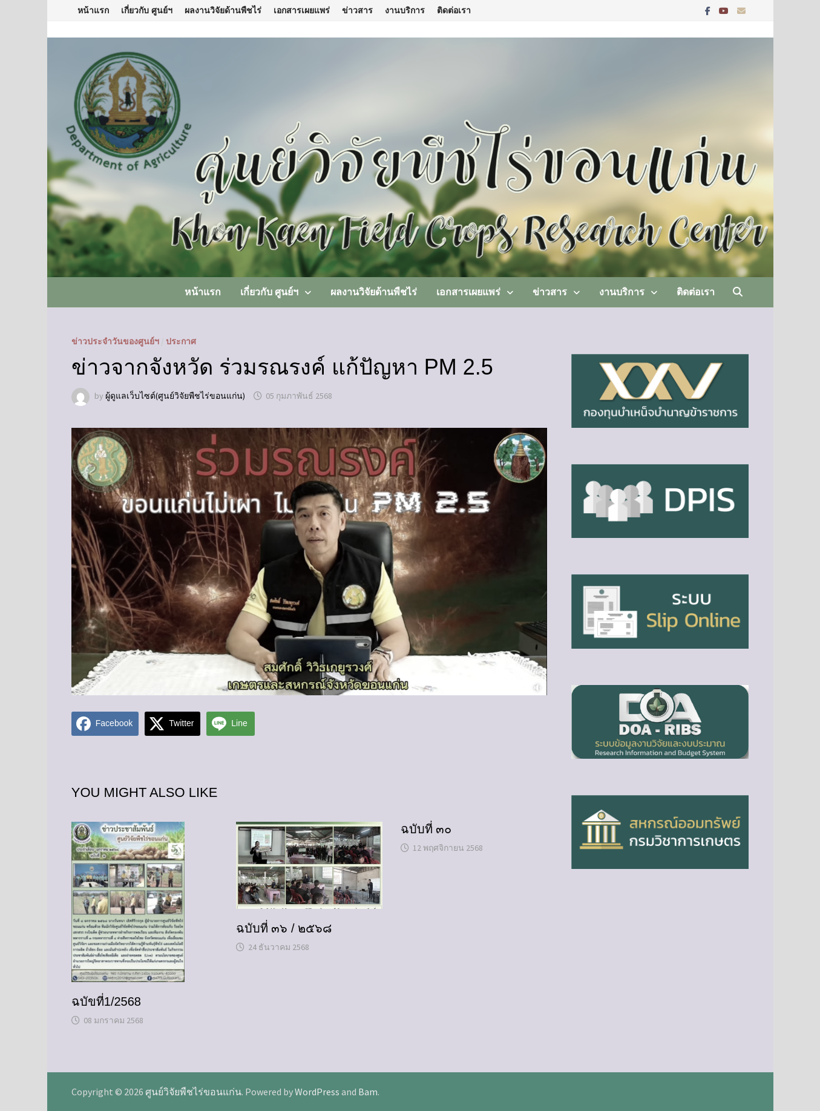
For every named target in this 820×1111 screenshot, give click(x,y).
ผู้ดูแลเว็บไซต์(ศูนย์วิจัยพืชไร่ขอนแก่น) (175, 395)
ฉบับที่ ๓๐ (426, 829)
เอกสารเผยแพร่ (302, 10)
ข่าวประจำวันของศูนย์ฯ (115, 341)
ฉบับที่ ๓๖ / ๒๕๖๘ (284, 928)
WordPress (317, 1092)
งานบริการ (405, 10)
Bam (368, 1092)
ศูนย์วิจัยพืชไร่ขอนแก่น (193, 1092)
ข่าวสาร (357, 10)
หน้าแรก (93, 10)
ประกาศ (181, 341)
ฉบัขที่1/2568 (106, 1001)
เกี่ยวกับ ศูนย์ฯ (146, 10)
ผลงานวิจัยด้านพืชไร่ (223, 10)
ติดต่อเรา (454, 10)
